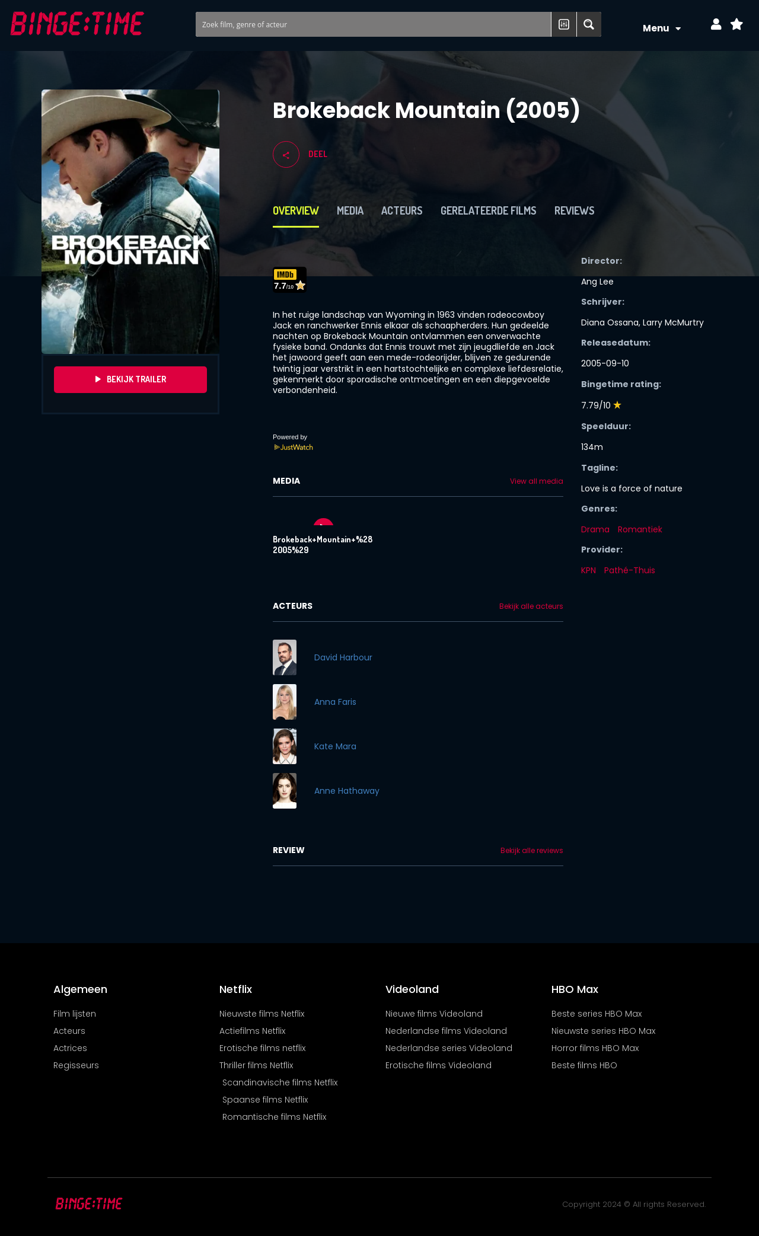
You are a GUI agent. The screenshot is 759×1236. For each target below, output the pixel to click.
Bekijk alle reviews (531, 850)
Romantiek (640, 529)
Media (350, 210)
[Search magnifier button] (588, 24)
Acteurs (402, 210)
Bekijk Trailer (130, 379)
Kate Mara (335, 746)
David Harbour (343, 657)
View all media (536, 481)
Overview (296, 210)
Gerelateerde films (489, 210)
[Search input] (374, 24)
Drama (595, 529)
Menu (662, 28)
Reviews (574, 210)
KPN (588, 570)
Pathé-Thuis (629, 570)
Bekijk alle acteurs (531, 606)
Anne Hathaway (347, 790)
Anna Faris (335, 702)
